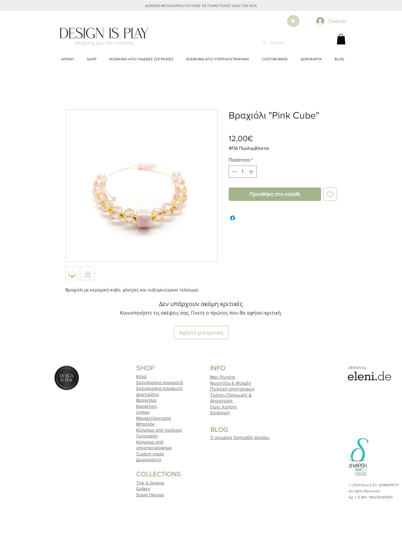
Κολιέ (141, 376)
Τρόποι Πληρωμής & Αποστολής (232, 394)
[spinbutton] (242, 171)
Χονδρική (220, 412)
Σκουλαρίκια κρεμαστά (159, 382)
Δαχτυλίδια (147, 394)
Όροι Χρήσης (223, 406)
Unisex (143, 412)
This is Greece (150, 482)
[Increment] (251, 171)
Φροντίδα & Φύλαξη (230, 383)
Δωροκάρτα (148, 459)
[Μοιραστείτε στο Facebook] (232, 218)
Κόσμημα (145, 441)
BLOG (219, 429)
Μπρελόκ (145, 423)
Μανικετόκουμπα (153, 418)
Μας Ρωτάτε (222, 377)
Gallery (143, 488)
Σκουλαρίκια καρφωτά (159, 388)
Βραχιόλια (146, 400)
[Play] (293, 21)
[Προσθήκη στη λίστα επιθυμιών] (330, 194)
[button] (341, 39)
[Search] (293, 42)
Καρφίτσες (147, 406)
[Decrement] (234, 171)
